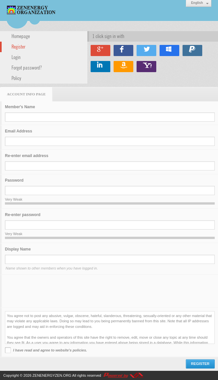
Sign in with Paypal (192, 50)
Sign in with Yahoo (146, 66)
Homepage (20, 35)
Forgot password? (26, 67)
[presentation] (55, 291)
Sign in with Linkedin (100, 66)
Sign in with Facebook (123, 50)
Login (16, 56)
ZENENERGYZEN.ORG (52, 375)
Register (18, 46)
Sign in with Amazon (123, 66)
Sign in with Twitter (146, 50)
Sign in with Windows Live (169, 50)
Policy (16, 77)
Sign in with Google (100, 50)
